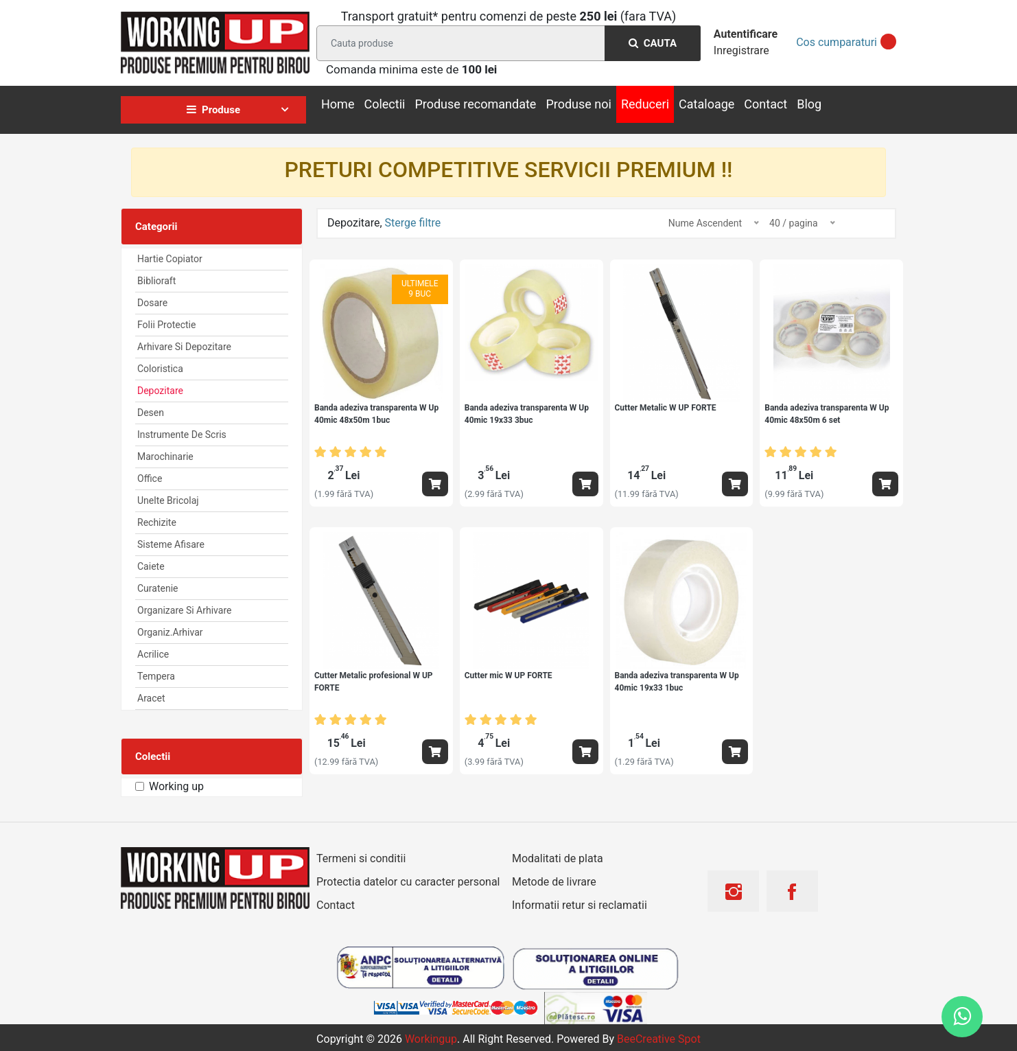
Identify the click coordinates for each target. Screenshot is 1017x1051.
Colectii (384, 104)
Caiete (151, 566)
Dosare (152, 302)
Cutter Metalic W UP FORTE (665, 408)
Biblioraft (156, 280)
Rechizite (156, 522)
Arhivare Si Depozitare (184, 346)
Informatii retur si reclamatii (579, 905)
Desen (150, 412)
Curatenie (157, 588)
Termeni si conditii (361, 858)
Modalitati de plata (557, 858)
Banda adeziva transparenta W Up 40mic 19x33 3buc (527, 414)
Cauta (653, 43)
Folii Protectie (166, 324)
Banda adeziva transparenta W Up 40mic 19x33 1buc (677, 682)
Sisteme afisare (170, 544)
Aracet (151, 698)
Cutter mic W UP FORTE (508, 675)
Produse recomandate (475, 104)
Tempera (156, 676)
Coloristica (160, 368)
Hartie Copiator (169, 258)
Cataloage (706, 104)
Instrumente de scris (181, 434)
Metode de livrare (554, 881)
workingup (431, 1039)
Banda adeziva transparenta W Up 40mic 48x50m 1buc (376, 414)
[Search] (505, 43)
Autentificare (746, 34)
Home (337, 104)
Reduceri (645, 104)
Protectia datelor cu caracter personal (408, 881)
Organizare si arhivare (184, 610)
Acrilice (153, 654)
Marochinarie (165, 456)
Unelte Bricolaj (168, 500)
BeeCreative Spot (659, 1039)
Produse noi (578, 104)
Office (149, 478)
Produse (213, 110)
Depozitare (160, 390)
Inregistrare (741, 50)
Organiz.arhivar (170, 632)
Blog (809, 104)
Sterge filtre (413, 222)
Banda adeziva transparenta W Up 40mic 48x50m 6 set (826, 414)
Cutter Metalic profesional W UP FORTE (373, 682)
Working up (176, 786)
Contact (765, 104)
